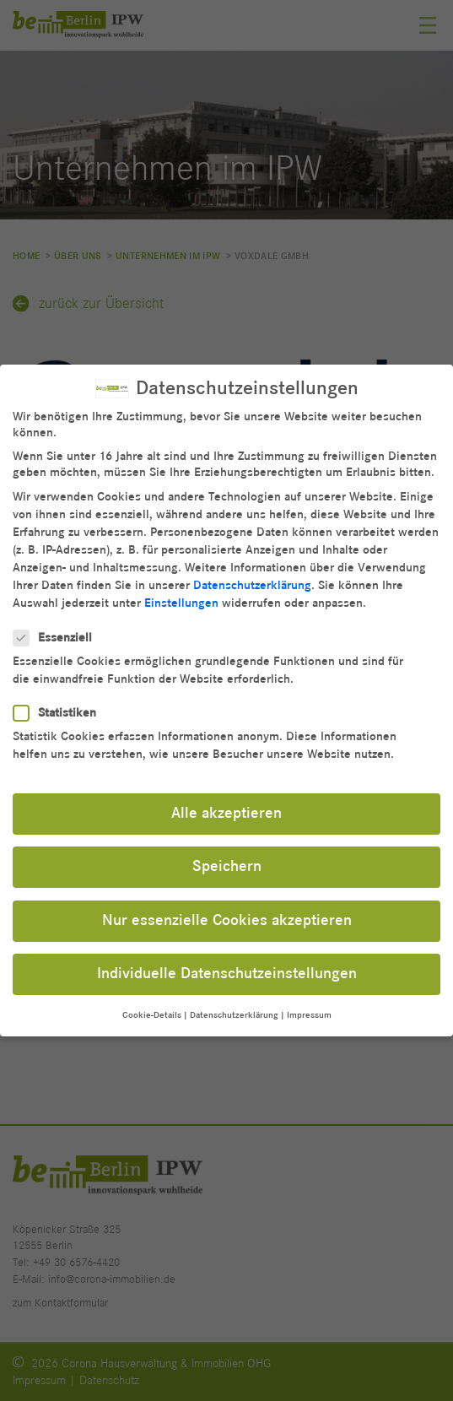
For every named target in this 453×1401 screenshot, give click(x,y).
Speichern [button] (227, 853)
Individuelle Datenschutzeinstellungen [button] (227, 960)
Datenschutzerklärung (252, 571)
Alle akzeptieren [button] (226, 800)
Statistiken (60, 699)
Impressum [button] (309, 1002)
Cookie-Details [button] (151, 1002)
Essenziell (58, 624)
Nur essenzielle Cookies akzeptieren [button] (227, 906)
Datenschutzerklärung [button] (234, 1002)
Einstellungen (181, 589)
